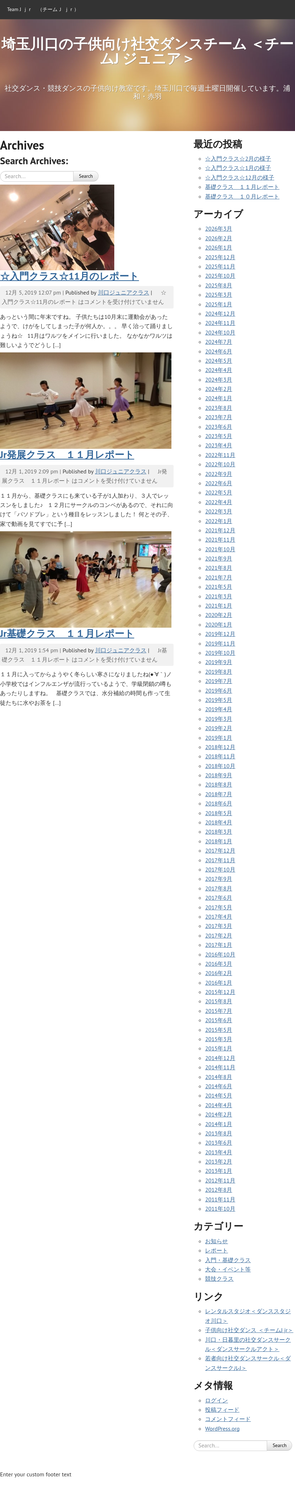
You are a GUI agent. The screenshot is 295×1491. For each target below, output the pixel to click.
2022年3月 (218, 511)
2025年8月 (218, 285)
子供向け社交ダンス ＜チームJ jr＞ (249, 1330)
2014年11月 (220, 1067)
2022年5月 (218, 492)
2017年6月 (218, 897)
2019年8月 (218, 671)
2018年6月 (218, 803)
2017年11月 (220, 860)
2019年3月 (218, 718)
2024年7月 (218, 341)
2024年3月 (218, 379)
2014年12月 (220, 1057)
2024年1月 (218, 398)
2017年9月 (218, 878)
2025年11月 (220, 266)
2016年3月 (218, 963)
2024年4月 (218, 369)
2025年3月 (218, 294)
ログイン (216, 1400)
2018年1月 (218, 841)
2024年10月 (220, 332)
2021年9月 (218, 558)
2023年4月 (218, 445)
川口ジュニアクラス (123, 292)
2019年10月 (220, 652)
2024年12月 (220, 313)
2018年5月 (218, 813)
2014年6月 (218, 1086)
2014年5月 (218, 1095)
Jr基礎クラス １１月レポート (67, 633)
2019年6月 (218, 690)
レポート (216, 1250)
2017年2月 (218, 935)
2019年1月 (218, 737)
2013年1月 (218, 1170)
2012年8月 (218, 1189)
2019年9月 (218, 662)
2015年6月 (218, 1020)
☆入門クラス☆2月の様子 (238, 158)
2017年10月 (220, 869)
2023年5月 (218, 436)
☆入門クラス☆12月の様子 (239, 177)
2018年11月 (220, 756)
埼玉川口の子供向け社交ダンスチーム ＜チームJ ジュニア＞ (147, 50)
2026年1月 (218, 247)
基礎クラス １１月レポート (242, 186)
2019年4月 (218, 709)
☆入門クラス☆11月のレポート (69, 276)
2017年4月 (218, 916)
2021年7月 (218, 577)
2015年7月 (218, 1010)
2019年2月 (218, 728)
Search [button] (86, 176)
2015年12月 (220, 991)
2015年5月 (218, 1029)
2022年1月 (218, 520)
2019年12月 (220, 633)
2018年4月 (218, 822)
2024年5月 (218, 360)
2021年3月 (218, 596)
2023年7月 (218, 417)
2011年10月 (220, 1208)
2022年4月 (218, 502)
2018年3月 (218, 831)
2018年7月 (218, 794)
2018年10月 (220, 765)
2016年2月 (218, 973)
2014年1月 (218, 1124)
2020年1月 (218, 624)
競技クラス (219, 1278)
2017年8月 (218, 888)
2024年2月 (218, 388)
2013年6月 (218, 1142)
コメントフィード (228, 1418)
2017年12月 (220, 850)
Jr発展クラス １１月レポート (67, 454)
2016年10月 (220, 954)
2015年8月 (218, 1001)
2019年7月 (218, 680)
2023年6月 (218, 426)
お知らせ (216, 1241)
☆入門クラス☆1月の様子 (238, 167)
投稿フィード (222, 1409)
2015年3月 (218, 1039)
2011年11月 (220, 1199)
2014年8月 (218, 1076)
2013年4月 (218, 1152)
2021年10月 (220, 549)
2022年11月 (220, 454)
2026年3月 (218, 228)
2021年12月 (220, 530)
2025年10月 (220, 275)
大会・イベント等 (228, 1269)
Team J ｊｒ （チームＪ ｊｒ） (43, 9)
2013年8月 (218, 1133)
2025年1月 (218, 304)
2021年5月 (218, 586)
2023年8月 (218, 407)
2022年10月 (220, 464)
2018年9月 (218, 775)
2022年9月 (218, 473)
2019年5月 (218, 699)
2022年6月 (218, 483)
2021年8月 (218, 567)
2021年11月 (220, 539)
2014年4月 (218, 1105)
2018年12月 (220, 746)
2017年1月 (218, 944)
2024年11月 (220, 322)
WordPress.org (222, 1428)
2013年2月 (218, 1161)
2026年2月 (218, 238)
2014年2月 (218, 1114)
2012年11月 (220, 1180)
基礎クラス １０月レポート (242, 196)
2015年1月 (218, 1048)
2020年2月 (218, 614)
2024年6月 (218, 351)
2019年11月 (220, 643)
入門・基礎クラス (228, 1260)
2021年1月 (218, 605)
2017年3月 (218, 925)
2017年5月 (218, 907)
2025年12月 (220, 257)
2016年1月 (218, 982)
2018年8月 (218, 784)
